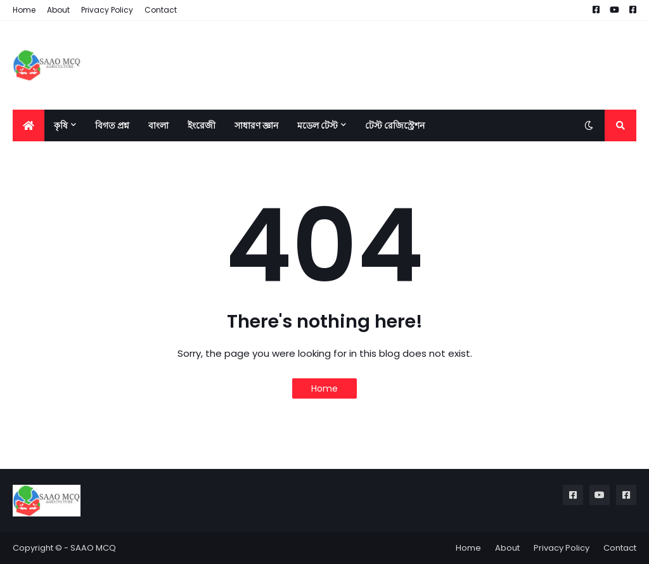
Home (24, 9)
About (58, 9)
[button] (589, 125)
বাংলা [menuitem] (158, 125)
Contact (161, 9)
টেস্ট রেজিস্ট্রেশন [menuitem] (395, 125)
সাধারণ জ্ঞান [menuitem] (256, 125)
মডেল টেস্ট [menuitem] (317, 125)
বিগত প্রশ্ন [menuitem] (112, 125)
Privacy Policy (107, 9)
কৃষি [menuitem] (61, 125)
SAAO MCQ (93, 548)
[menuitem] (28, 125)
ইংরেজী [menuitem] (201, 125)
